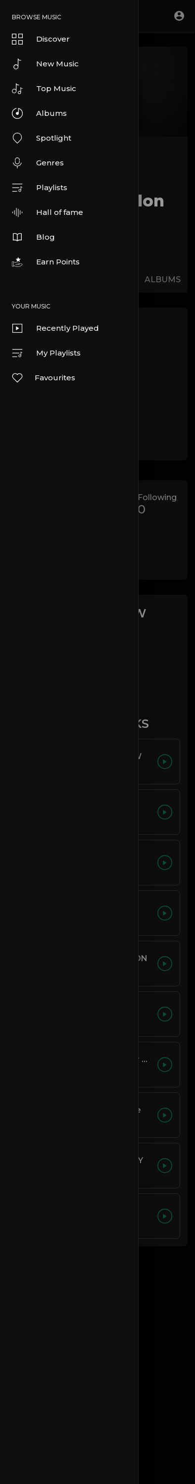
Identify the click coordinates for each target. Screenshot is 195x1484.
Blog (33, 237)
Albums (39, 113)
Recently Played (55, 328)
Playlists (39, 187)
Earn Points (46, 261)
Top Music (44, 88)
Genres (38, 162)
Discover (41, 39)
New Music (45, 63)
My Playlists (46, 353)
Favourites (43, 377)
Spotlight (41, 138)
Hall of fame (47, 212)
